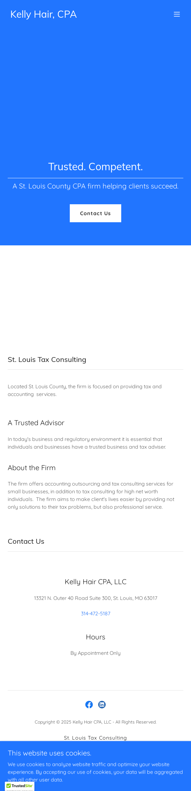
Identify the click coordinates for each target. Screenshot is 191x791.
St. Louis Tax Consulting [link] (95, 737)
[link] (43, 16)
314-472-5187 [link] (95, 613)
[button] (176, 14)
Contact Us (95, 213)
